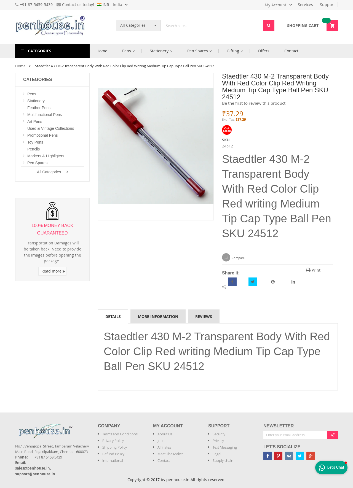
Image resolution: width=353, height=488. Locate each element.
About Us (164, 434)
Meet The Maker (170, 453)
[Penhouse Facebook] (267, 456)
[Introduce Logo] (75, 426)
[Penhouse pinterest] (278, 456)
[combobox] (211, 25)
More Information (158, 316)
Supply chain (223, 460)
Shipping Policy (114, 447)
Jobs (160, 440)
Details (113, 316)
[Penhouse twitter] (300, 456)
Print (313, 270)
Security (219, 434)
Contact (163, 460)
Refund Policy (113, 453)
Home (20, 65)
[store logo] (52, 27)
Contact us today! (75, 4)
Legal (217, 453)
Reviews (203, 316)
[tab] (113, 316)
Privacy (218, 440)
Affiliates (164, 447)
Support (327, 4)
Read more (53, 271)
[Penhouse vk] (289, 456)
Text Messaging (225, 447)
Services (305, 4)
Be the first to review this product (253, 103)
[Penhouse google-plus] (310, 456)
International (112, 460)
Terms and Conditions (120, 434)
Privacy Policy (113, 440)
